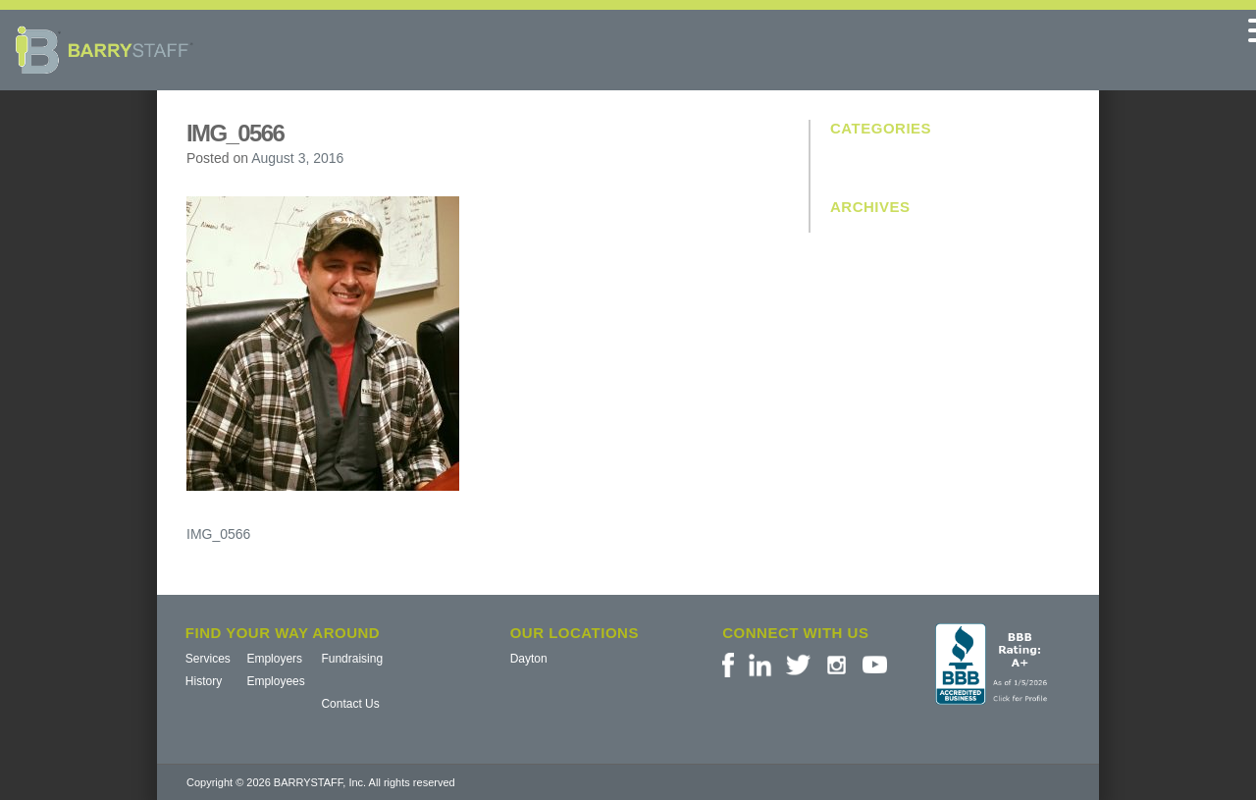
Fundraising (352, 659)
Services (208, 659)
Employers (274, 659)
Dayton (529, 659)
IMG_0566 (218, 534)
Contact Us (350, 704)
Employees (275, 681)
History (203, 681)
